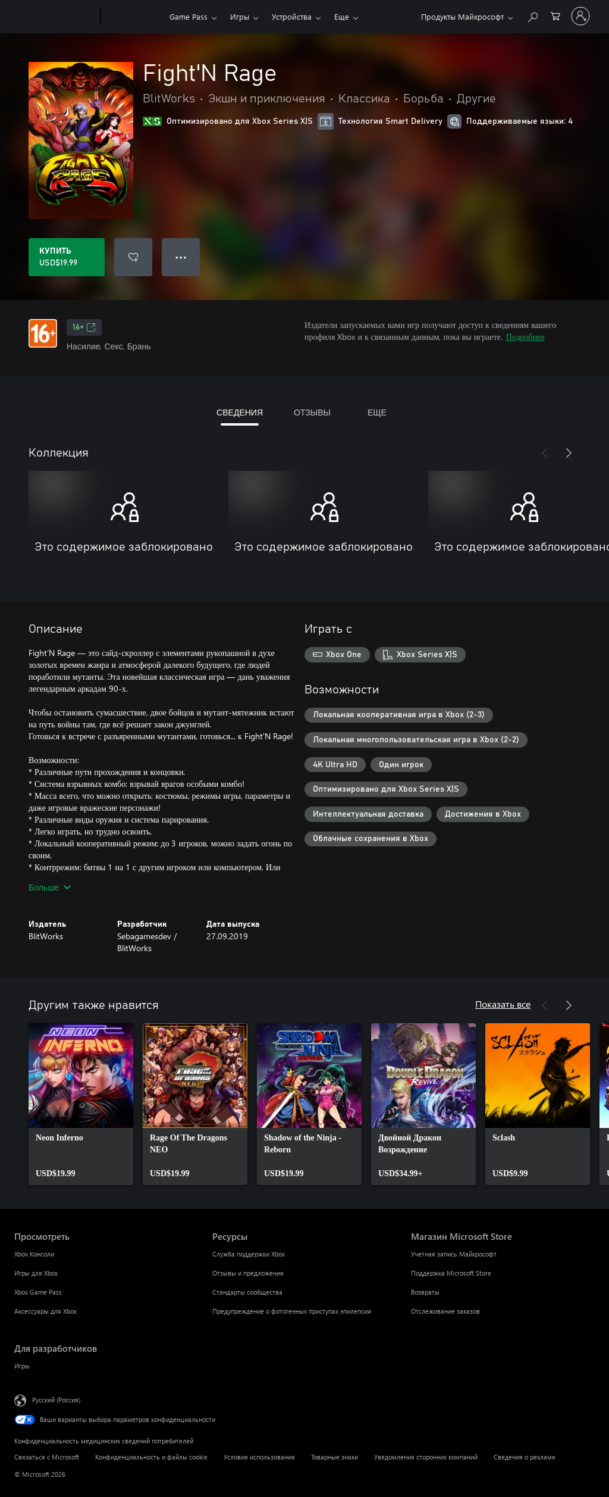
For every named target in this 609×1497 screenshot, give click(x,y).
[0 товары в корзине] (555, 15)
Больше (50, 887)
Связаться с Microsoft (46, 1457)
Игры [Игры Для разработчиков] (22, 1366)
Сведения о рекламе (524, 1457)
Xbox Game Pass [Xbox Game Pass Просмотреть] (38, 1292)
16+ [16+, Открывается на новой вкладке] (84, 327)
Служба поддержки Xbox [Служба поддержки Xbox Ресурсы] (248, 1254)
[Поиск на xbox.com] (532, 15)
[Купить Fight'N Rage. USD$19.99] (67, 257)
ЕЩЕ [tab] (377, 412)
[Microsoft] (55, 17)
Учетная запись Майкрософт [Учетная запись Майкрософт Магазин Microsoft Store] (454, 1254)
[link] (81, 1104)
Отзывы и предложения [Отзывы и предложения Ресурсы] (248, 1273)
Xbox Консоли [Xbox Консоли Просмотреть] (34, 1254)
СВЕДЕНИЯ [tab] (239, 412)
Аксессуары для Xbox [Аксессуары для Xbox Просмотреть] (45, 1311)
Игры (239, 16)
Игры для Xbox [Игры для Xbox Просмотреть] (36, 1273)
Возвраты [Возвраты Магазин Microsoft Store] (425, 1292)
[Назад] (545, 453)
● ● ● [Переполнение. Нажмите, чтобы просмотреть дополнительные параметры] (181, 257)
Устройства (292, 16)
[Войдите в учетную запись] (580, 16)
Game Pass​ (188, 16)
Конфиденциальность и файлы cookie (151, 1457)
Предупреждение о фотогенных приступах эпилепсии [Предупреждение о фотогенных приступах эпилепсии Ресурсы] (291, 1311)
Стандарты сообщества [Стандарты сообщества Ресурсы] (247, 1292)
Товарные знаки (334, 1457)
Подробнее (525, 336)
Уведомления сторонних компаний (426, 1457)
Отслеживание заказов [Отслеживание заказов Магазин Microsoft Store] (445, 1311)
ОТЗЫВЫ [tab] (312, 412)
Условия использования (259, 1457)
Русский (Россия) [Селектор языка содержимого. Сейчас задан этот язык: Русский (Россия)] (56, 1400)
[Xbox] (133, 17)
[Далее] (568, 453)
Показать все (502, 1004)
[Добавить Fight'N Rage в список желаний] (133, 257)
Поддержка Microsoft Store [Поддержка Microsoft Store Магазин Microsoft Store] (451, 1273)
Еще (341, 16)
